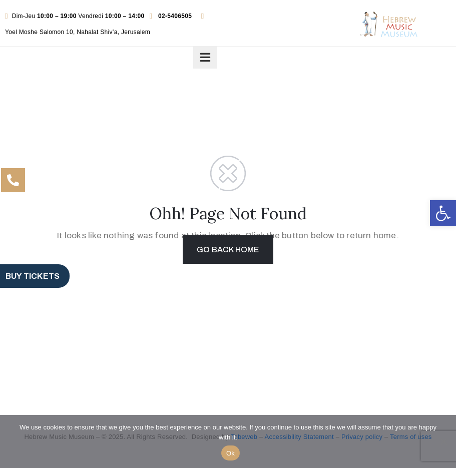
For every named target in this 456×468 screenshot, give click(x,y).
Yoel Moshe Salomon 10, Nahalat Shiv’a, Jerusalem (77, 32)
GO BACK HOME (228, 249)
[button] (443, 213)
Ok (230, 453)
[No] (443, 441)
